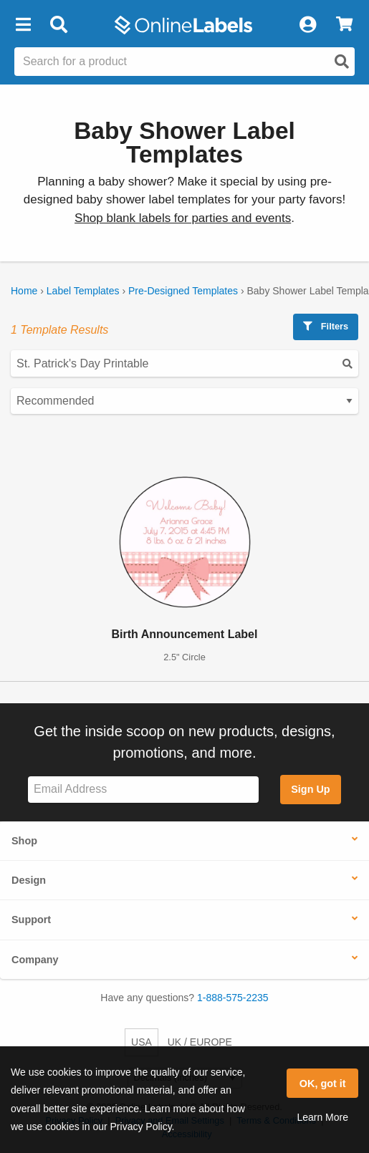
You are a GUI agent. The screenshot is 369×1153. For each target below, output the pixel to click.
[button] (23, 25)
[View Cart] (344, 25)
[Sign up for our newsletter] (143, 789)
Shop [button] (24, 840)
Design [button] (28, 880)
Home (24, 290)
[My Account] (307, 25)
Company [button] (35, 959)
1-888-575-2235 (233, 997)
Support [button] (31, 919)
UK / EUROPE (200, 1042)
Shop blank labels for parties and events (183, 218)
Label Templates (83, 290)
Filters (325, 326)
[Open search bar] (58, 25)
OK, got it (322, 1083)
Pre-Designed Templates (183, 290)
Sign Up (310, 789)
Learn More (322, 1117)
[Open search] (342, 61)
